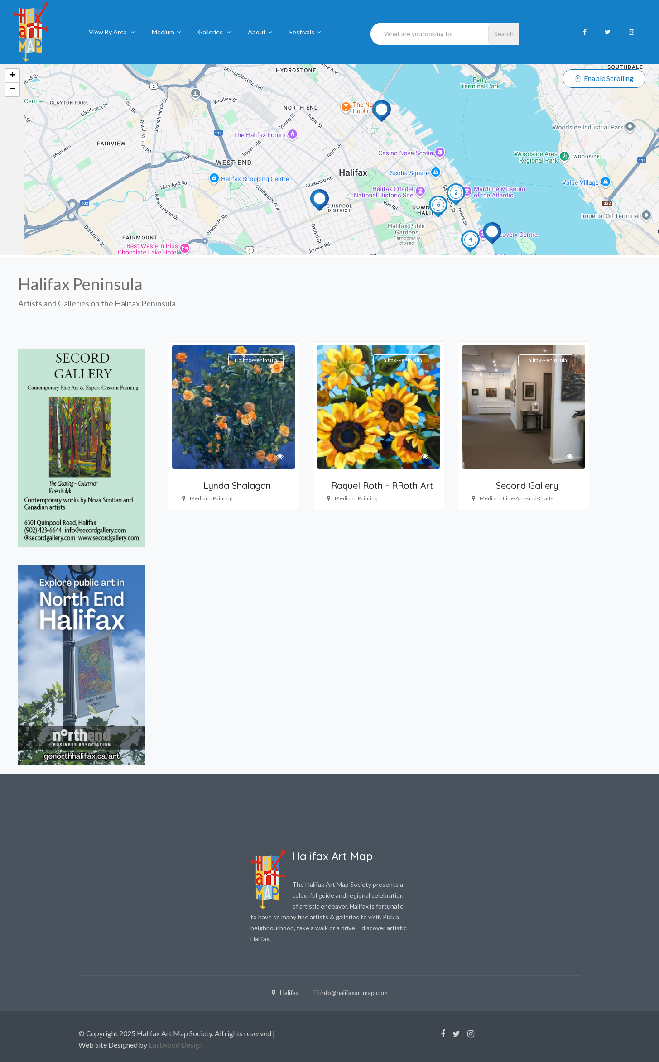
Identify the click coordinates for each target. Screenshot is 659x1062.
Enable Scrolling (604, 77)
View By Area (112, 32)
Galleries (214, 32)
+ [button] (12, 76)
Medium (166, 32)
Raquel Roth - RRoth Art (382, 485)
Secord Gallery (527, 485)
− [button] (12, 89)
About (260, 32)
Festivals (305, 32)
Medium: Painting (211, 498)
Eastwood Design (176, 1044)
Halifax (285, 992)
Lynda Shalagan (237, 485)
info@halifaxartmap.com (354, 992)
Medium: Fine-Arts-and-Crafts (516, 498)
